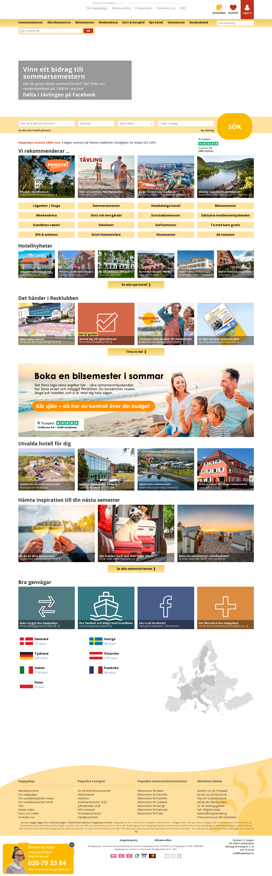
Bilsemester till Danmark (153, 812)
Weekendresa (46, 218)
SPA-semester (86, 812)
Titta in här (136, 354)
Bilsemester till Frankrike (152, 801)
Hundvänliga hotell (165, 208)
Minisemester (225, 208)
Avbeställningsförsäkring (212, 816)
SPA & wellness (46, 237)
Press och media (28, 816)
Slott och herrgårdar (106, 218)
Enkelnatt (106, 228)
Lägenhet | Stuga (46, 208)
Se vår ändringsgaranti (210, 808)
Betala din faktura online (212, 804)
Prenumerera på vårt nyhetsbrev (217, 820)
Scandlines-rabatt (46, 228)
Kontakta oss (166, 8)
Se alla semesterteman (136, 571)
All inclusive (225, 237)
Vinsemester (165, 237)
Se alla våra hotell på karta (34, 133)
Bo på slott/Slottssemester (94, 793)
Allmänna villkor (163, 842)
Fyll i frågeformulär (208, 812)
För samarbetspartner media (35, 801)
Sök (230, 128)
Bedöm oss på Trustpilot (212, 793)
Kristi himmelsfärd (106, 237)
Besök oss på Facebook (212, 797)
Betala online (121, 8)
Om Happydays (96, 8)
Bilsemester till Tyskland (152, 804)
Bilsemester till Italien (151, 793)
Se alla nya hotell (136, 287)
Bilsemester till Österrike (152, 797)
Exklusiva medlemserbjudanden (225, 218)
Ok (88, 33)
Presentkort (143, 8)
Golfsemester (165, 228)
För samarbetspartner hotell (35, 804)
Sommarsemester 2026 (92, 804)
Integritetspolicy (129, 842)
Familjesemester (88, 820)
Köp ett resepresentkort (211, 801)
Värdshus (83, 801)
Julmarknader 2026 (89, 808)
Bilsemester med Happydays (104, 3)
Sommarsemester (106, 208)
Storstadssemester (165, 218)
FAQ (183, 8)
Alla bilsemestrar (28, 793)
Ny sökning (207, 133)
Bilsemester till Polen (150, 816)
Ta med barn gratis (225, 228)
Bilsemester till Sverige (151, 808)
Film (20, 808)
